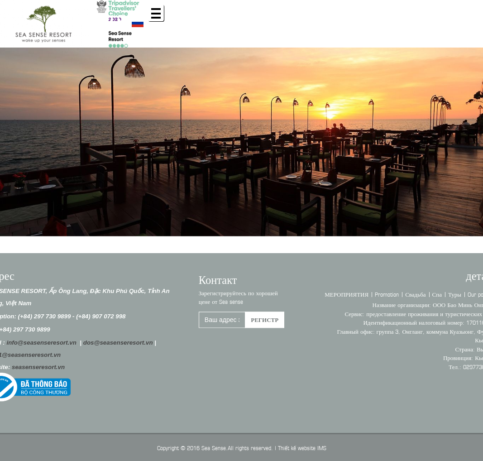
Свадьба (423, 294)
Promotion (395, 294)
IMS (321, 447)
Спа (445, 294)
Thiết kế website (297, 447)
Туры (462, 294)
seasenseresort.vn (30, 367)
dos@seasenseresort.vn (110, 342)
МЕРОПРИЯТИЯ (355, 294)
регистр (264, 322)
